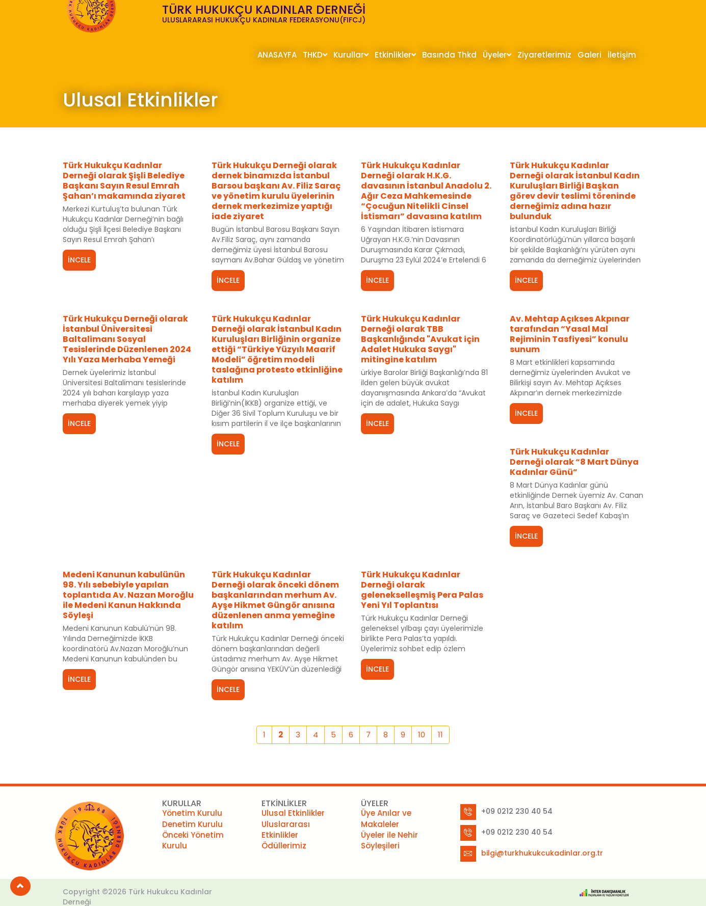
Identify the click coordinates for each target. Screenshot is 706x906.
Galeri (590, 54)
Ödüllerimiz (284, 831)
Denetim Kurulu (192, 809)
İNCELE (79, 260)
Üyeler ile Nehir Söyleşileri (389, 826)
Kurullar (351, 54)
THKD (315, 54)
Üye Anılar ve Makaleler (386, 804)
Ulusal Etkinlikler (293, 798)
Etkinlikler (395, 54)
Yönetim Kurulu (192, 798)
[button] (20, 886)
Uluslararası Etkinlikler (286, 814)
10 (421, 720)
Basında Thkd (449, 54)
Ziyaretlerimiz (544, 54)
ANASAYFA (277, 54)
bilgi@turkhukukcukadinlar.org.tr (542, 839)
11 (440, 720)
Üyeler (497, 54)
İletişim (622, 54)
